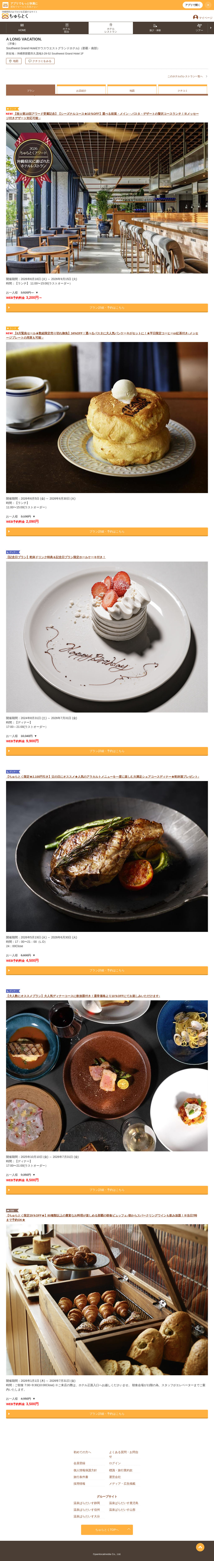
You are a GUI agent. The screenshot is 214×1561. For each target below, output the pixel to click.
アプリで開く (192, 5)
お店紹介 (81, 90)
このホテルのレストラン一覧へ (185, 76)
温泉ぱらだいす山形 (122, 1509)
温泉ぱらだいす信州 (87, 1509)
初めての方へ (82, 1452)
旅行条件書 (81, 1477)
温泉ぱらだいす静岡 (87, 1503)
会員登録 (79, 1463)
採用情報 (79, 1483)
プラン (30, 90)
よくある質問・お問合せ (123, 1454)
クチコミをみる (41, 61)
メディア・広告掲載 (122, 1483)
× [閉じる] (208, 5)
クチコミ (183, 90)
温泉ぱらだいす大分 (87, 1516)
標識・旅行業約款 (120, 1470)
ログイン (115, 1463)
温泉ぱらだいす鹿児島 (123, 1503)
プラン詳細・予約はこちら (107, 307)
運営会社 (115, 1477)
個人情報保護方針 (85, 1470)
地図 (15, 61)
